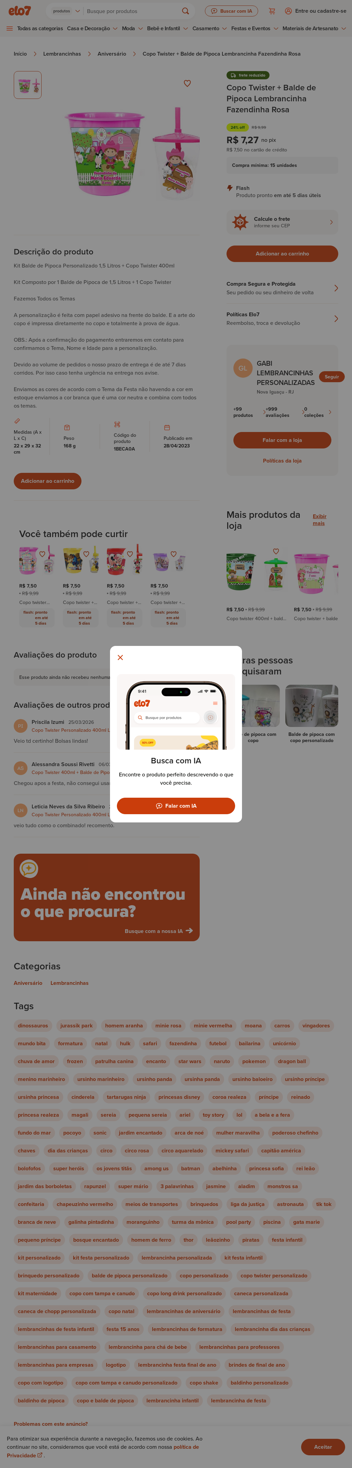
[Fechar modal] (120, 657)
